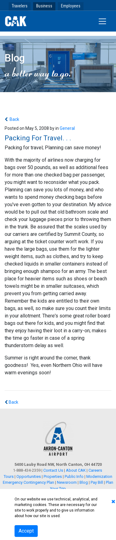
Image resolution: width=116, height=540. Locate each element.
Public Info (74, 476)
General (67, 128)
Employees (70, 5)
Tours (9, 476)
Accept (26, 531)
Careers (95, 470)
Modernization (99, 476)
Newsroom (67, 482)
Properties (53, 476)
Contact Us (53, 470)
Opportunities (28, 476)
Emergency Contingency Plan (28, 482)
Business (44, 5)
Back (14, 119)
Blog (83, 482)
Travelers (20, 5)
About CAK (76, 470)
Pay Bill (97, 482)
